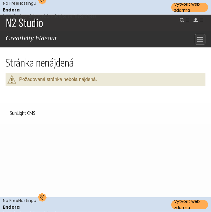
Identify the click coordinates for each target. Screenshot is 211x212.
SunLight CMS (22, 113)
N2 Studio (24, 22)
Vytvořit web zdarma (187, 7)
